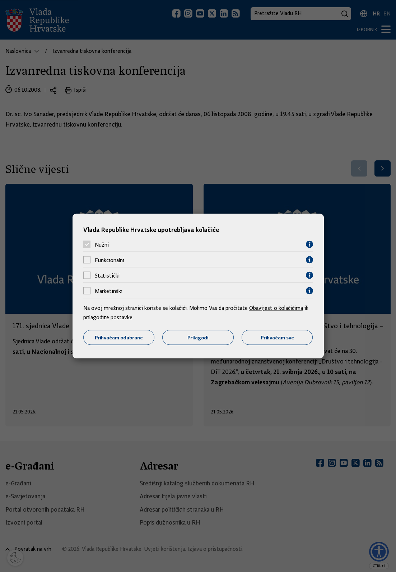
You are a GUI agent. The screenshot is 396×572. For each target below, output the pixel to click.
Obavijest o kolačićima (276, 308)
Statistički (107, 275)
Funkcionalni (109, 260)
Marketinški (108, 291)
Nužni (102, 244)
